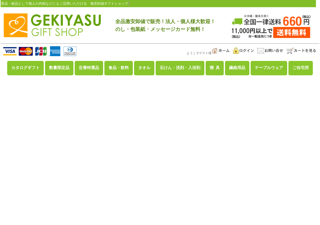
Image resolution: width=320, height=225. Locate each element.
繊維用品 (237, 68)
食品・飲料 (118, 68)
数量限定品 (59, 68)
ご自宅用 (300, 68)
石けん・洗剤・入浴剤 (180, 68)
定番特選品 (89, 68)
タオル (144, 68)
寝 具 (215, 68)
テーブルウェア (269, 68)
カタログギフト (25, 68)
